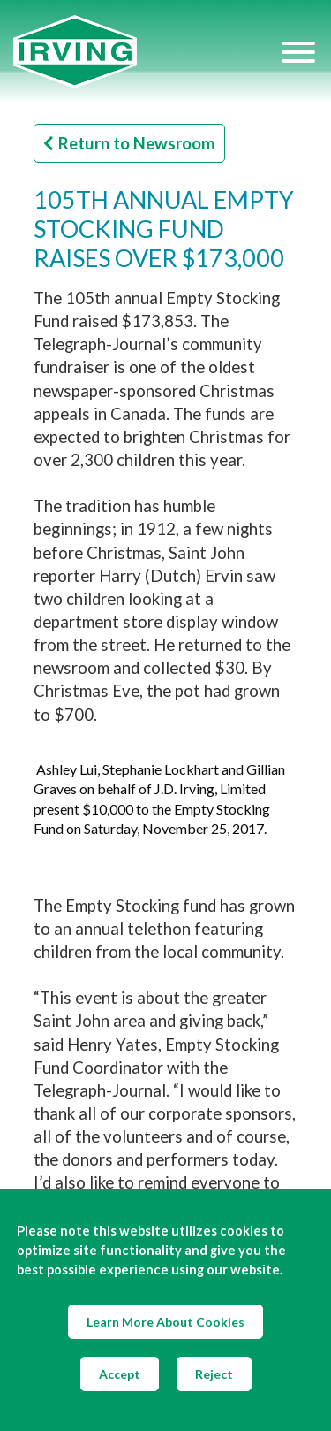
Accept (119, 1373)
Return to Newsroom (129, 143)
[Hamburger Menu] (298, 51)
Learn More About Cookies (165, 1321)
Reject (214, 1373)
